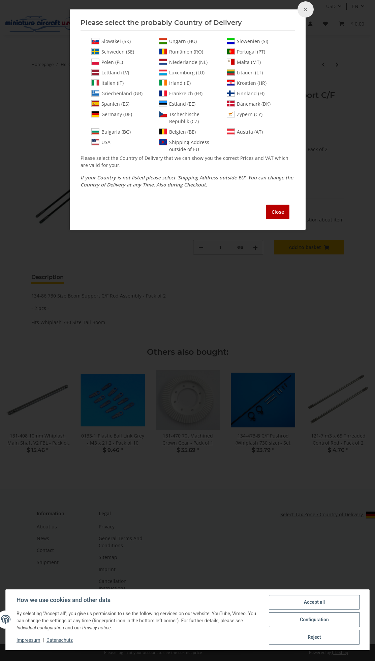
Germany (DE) (111, 114)
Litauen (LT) (245, 72)
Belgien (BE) (177, 131)
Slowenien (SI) (247, 41)
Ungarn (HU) (178, 41)
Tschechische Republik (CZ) (179, 118)
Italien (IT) (107, 82)
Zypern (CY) (244, 114)
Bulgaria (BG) (111, 131)
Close (278, 212)
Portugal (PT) (246, 51)
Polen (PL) (107, 62)
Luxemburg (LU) (182, 72)
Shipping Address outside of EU (184, 145)
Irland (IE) (175, 82)
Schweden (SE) (112, 51)
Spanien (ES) (110, 103)
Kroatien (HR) (247, 82)
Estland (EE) (177, 103)
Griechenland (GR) (117, 93)
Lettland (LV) (110, 72)
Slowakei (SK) (111, 41)
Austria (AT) (245, 131)
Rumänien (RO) (181, 51)
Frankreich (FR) (180, 93)
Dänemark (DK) (249, 103)
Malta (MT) (244, 62)
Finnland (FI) (245, 93)
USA (101, 142)
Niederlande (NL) (183, 62)
